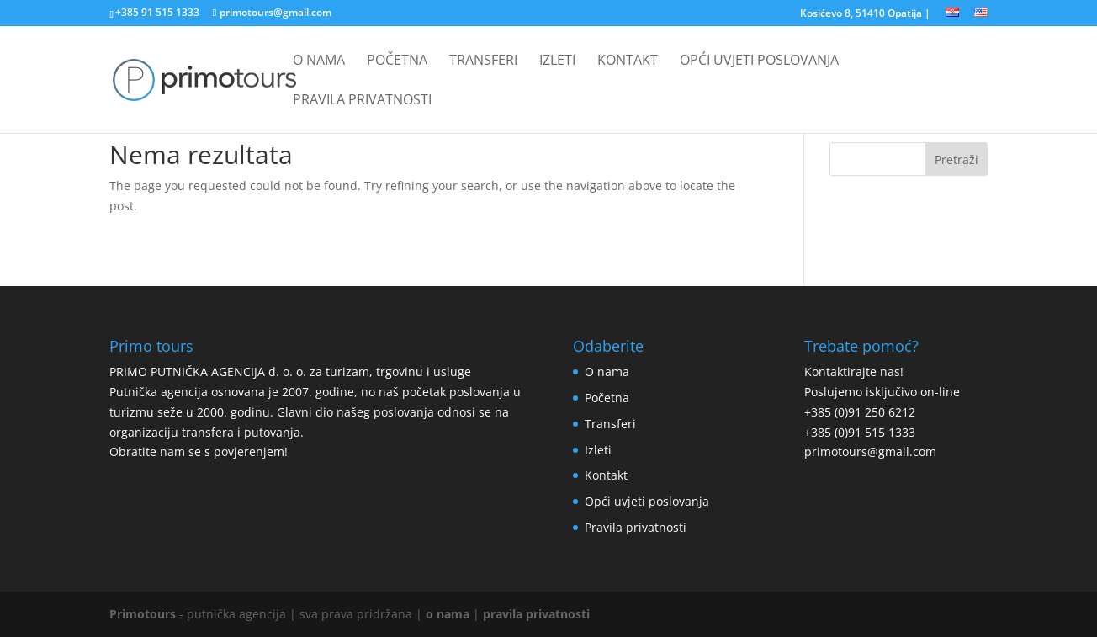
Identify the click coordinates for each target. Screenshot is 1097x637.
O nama (319, 61)
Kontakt (627, 61)
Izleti (557, 61)
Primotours (142, 614)
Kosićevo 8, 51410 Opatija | (865, 14)
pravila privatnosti (536, 614)
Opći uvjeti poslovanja (759, 61)
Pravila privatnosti (362, 101)
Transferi (483, 61)
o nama (447, 614)
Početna (397, 61)
